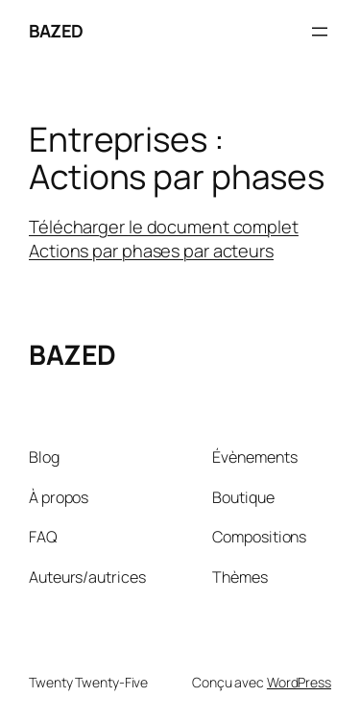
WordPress (299, 682)
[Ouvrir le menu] (319, 31)
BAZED (56, 30)
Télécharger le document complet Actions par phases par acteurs (164, 239)
